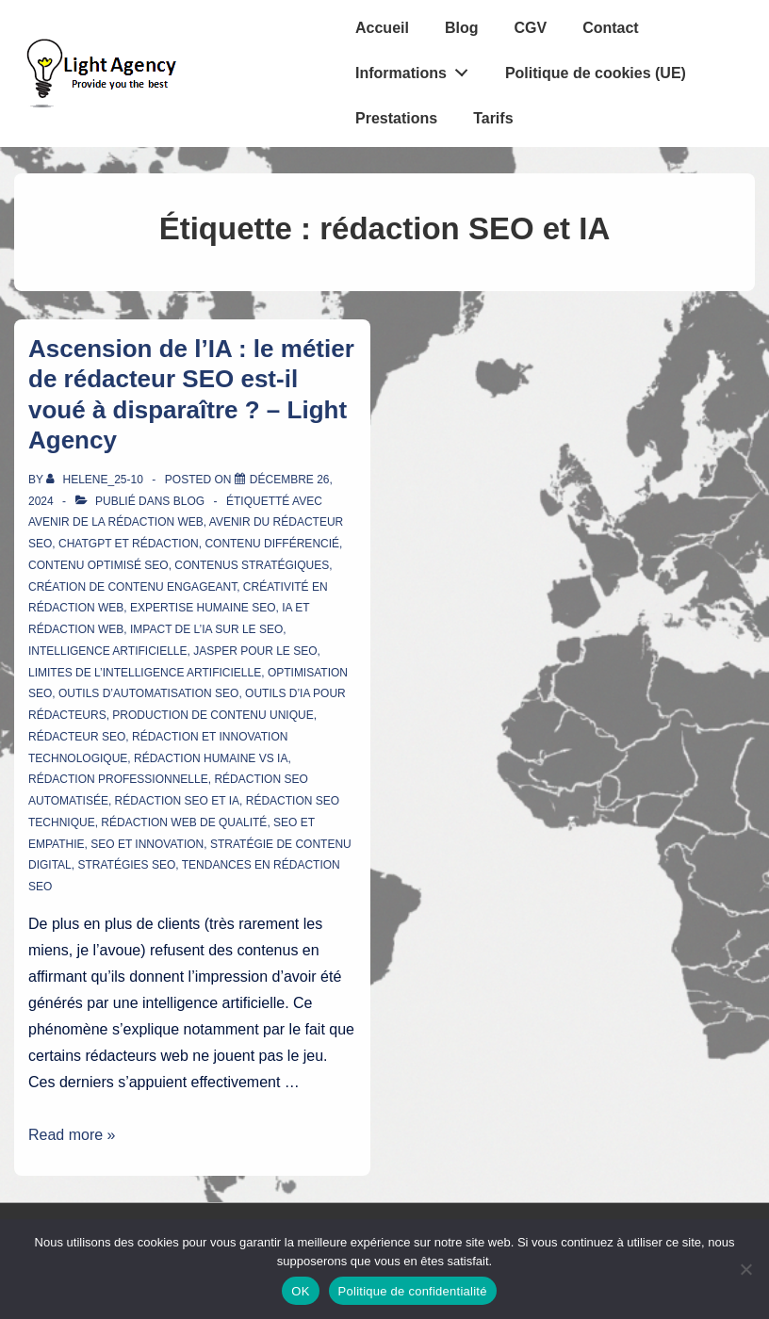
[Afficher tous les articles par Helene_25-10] (96, 479)
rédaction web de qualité (184, 822)
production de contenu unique (212, 715)
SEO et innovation (147, 844)
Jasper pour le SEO (255, 651)
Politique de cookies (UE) (595, 73)
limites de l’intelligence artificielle (144, 672)
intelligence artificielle (108, 651)
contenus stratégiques (251, 565)
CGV (530, 28)
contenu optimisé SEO (98, 565)
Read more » (72, 1135)
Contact (610, 28)
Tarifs (493, 118)
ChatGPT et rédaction (128, 543)
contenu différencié (272, 543)
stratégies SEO (126, 864)
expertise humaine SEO (202, 607)
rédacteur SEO (76, 736)
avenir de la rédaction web (116, 522)
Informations (417, 69)
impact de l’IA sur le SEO (206, 629)
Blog (462, 28)
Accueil (382, 28)
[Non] (745, 1269)
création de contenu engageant (132, 587)
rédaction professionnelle (118, 779)
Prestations (396, 118)
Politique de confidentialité (412, 1291)
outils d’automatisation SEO (148, 693)
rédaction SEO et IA (177, 800)
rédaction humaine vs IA (210, 758)
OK (300, 1291)
